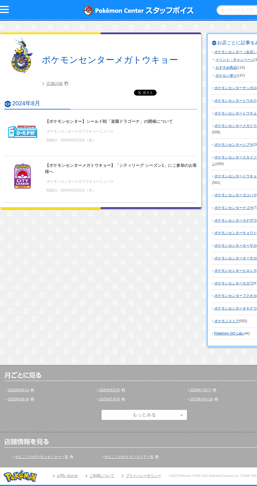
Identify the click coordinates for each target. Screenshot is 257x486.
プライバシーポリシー (143, 476)
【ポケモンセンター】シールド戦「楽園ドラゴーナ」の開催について (109, 121)
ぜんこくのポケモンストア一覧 (129, 457)
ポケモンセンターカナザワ (235, 220)
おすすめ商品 (226, 68)
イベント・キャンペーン (234, 60)
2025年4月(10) (201, 399)
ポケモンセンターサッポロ (235, 88)
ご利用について (101, 476)
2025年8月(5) (109, 390)
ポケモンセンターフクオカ (235, 296)
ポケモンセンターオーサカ (235, 245)
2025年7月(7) (200, 390)
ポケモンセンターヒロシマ (235, 271)
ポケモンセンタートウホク (235, 101)
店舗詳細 (54, 83)
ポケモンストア (226, 321)
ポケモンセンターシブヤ (233, 145)
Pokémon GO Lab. (228, 333)
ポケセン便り (226, 75)
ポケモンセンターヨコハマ (235, 195)
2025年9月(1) (18, 390)
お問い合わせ (67, 476)
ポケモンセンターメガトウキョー (110, 60)
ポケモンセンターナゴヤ (233, 208)
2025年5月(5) (109, 399)
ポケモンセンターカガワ (233, 283)
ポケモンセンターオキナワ (235, 308)
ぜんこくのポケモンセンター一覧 (41, 457)
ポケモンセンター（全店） (235, 52)
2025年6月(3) (18, 399)
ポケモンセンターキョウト (235, 233)
